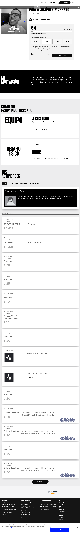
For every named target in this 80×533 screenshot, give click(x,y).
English (43, 7)
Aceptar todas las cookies (59, 529)
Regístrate (53, 2)
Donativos (65, 2)
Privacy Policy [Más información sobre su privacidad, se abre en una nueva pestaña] (10, 527)
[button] (77, 3)
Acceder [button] (43, 2)
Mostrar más (40, 481)
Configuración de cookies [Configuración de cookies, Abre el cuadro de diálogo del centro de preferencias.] (59, 526)
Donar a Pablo (62, 55)
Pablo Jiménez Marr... (50, 122)
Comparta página (44, 19)
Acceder (59, 198)
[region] (40, 528)
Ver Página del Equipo (41, 129)
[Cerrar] (77, 527)
